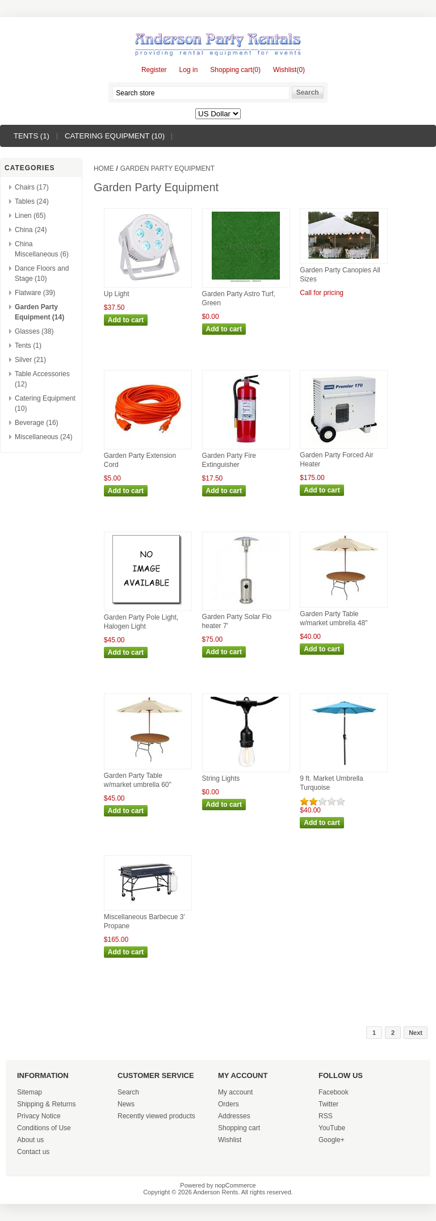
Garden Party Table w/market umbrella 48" (333, 618)
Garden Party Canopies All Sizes (340, 274)
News (126, 1104)
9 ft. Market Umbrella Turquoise (331, 782)
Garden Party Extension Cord (140, 460)
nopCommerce (235, 1185)
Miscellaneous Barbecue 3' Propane (144, 921)
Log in (188, 70)
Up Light (116, 294)
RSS (325, 1116)
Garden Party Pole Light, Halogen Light (141, 621)
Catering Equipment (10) (115, 136)
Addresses (234, 1116)
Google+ (331, 1140)
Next (415, 1032)
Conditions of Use (44, 1128)
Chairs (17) (32, 187)
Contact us (33, 1152)
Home (104, 168)
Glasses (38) (34, 331)
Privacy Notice (39, 1116)
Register (154, 70)
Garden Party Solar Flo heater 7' (237, 621)
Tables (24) (32, 201)
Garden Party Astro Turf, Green (238, 298)
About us (30, 1140)
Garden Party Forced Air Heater (336, 459)
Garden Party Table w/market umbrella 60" (137, 780)
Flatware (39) (35, 293)
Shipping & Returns (46, 1104)
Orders (228, 1104)
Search (128, 1092)
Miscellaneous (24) (44, 437)
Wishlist (229, 1140)
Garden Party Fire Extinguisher (229, 460)
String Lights (221, 778)
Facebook (333, 1092)
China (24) (31, 230)
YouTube (331, 1128)
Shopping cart (239, 1128)
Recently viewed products (156, 1116)
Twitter (328, 1104)
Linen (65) (30, 216)
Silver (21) (30, 360)
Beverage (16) (36, 423)
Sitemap (29, 1092)
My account (235, 1092)
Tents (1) (31, 136)
